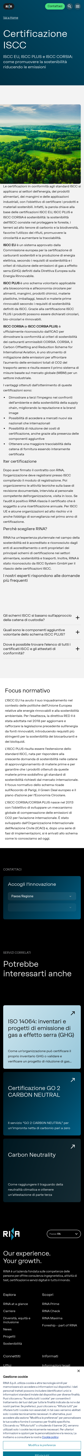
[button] (42, 896)
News (7, 1329)
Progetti (9, 1336)
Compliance (51, 1372)
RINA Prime (50, 1304)
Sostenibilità (12, 1343)
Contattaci (55, 6)
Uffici (7, 1365)
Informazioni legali (56, 1365)
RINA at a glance (15, 1304)
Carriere (9, 1311)
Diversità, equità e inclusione (16, 1320)
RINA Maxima (52, 1318)
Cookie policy (50, 1448)
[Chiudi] (78, 1382)
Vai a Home (10, 17)
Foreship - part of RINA (59, 1325)
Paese (64, 1234)
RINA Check (51, 1311)
